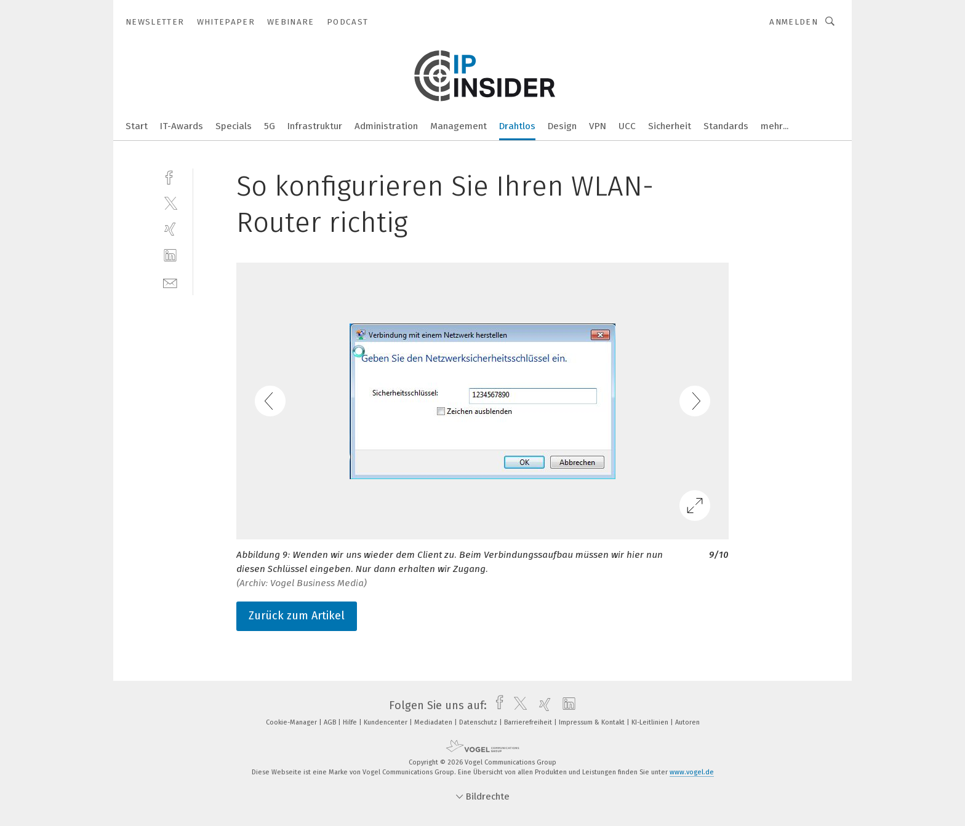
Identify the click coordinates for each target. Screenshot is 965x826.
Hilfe (351, 722)
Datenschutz (479, 722)
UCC (627, 126)
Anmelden (793, 22)
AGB (331, 722)
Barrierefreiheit (529, 722)
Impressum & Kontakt (593, 722)
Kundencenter (386, 722)
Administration (386, 126)
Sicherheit (669, 126)
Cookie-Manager (292, 722)
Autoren (687, 722)
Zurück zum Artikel (297, 615)
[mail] (170, 282)
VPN (597, 126)
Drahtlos (517, 126)
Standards (725, 126)
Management (458, 126)
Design (562, 126)
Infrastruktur (314, 126)
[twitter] (170, 202)
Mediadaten (434, 722)
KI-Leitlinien (650, 722)
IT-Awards (181, 126)
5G (269, 126)
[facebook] (170, 176)
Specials (233, 126)
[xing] (170, 229)
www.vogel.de (692, 772)
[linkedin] (170, 255)
